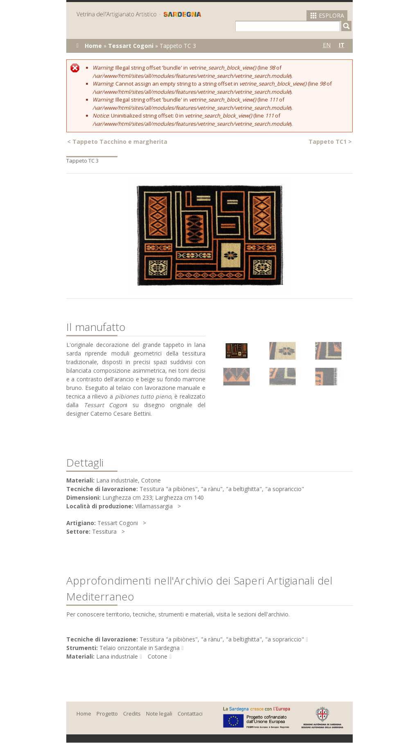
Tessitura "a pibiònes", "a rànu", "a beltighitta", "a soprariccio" (222, 639)
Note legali (159, 713)
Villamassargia (154, 506)
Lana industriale (117, 656)
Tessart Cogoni (130, 46)
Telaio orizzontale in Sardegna (139, 648)
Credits (132, 713)
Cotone (157, 656)
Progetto (107, 713)
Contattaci (190, 713)
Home (93, 46)
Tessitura (104, 531)
